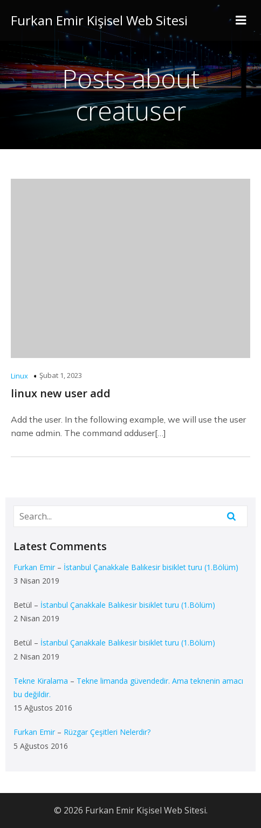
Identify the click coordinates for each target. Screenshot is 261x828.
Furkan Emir (34, 567)
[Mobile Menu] (241, 20)
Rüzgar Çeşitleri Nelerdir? (107, 732)
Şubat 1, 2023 (60, 375)
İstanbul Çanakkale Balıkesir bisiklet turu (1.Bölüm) (151, 567)
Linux (19, 376)
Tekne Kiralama (40, 681)
